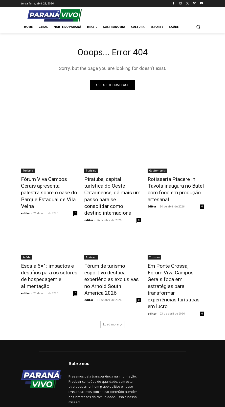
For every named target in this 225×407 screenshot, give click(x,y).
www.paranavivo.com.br (86, 380)
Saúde (26, 239)
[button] (198, 27)
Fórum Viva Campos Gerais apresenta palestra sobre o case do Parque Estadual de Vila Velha (47, 188)
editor (25, 202)
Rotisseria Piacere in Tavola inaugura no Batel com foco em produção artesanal (173, 185)
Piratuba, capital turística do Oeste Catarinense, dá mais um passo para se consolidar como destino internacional (111, 188)
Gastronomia (157, 171)
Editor (152, 197)
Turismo (27, 171)
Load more (112, 287)
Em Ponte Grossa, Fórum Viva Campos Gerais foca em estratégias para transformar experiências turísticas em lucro (175, 258)
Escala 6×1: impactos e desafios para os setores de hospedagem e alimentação (47, 253)
